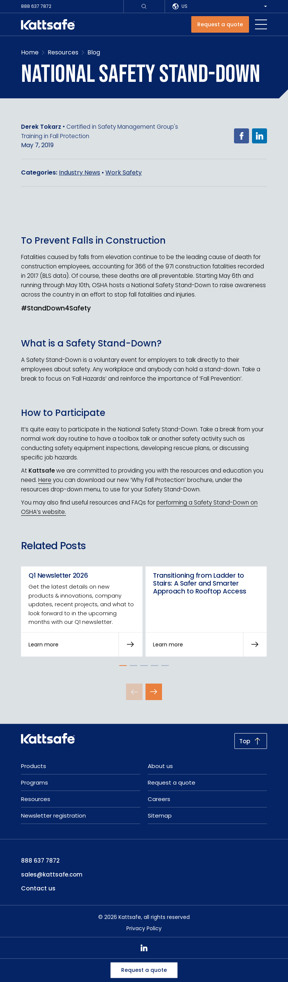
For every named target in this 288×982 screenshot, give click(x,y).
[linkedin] (144, 947)
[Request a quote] (220, 24)
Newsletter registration (53, 815)
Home (30, 52)
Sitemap (160, 815)
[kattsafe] (48, 24)
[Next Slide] (154, 692)
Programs (34, 782)
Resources (63, 52)
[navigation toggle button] (261, 24)
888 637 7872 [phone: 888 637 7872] (40, 861)
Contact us (38, 888)
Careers (159, 799)
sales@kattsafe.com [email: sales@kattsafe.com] (51, 874)
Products (33, 766)
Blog (93, 52)
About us (160, 766)
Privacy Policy (144, 928)
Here (44, 480)
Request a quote (144, 970)
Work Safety (123, 172)
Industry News (79, 172)
